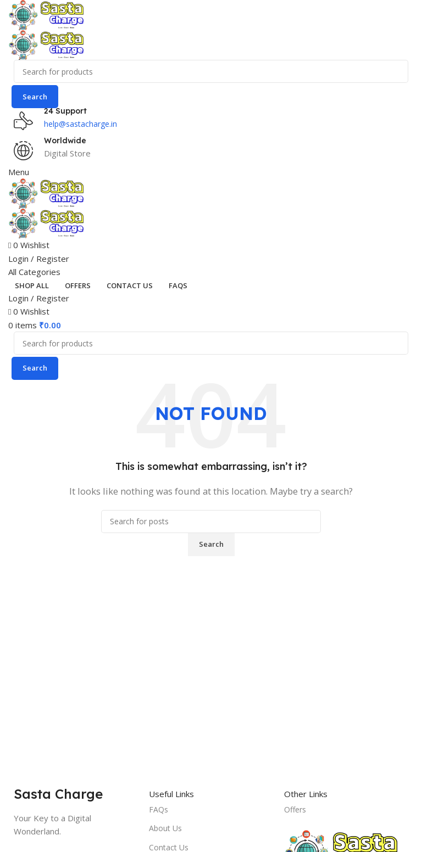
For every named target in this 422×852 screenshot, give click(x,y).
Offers (295, 809)
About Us (165, 828)
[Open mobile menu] (18, 171)
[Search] (211, 71)
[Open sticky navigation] (34, 271)
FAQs (158, 809)
